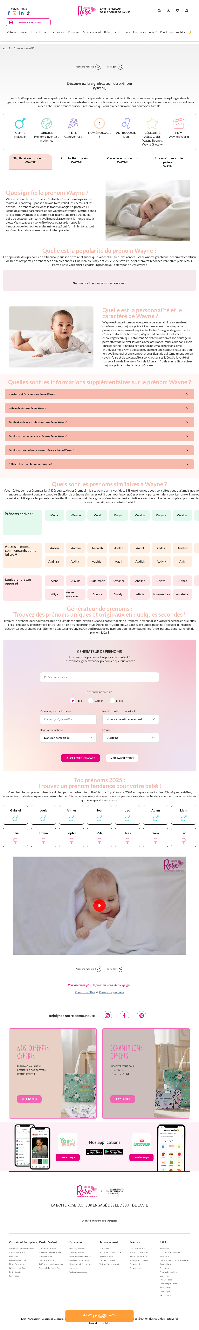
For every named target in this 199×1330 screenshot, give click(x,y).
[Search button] (159, 10)
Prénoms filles (85, 1083)
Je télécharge (67, 1248)
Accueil (6, 48)
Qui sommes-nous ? (145, 32)
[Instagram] (14, 13)
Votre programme (17, 32)
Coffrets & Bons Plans (29, 22)
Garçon (99, 791)
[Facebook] (9, 13)
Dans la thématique (52, 821)
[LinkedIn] (21, 13)
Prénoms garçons (111, 1083)
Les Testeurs (122, 32)
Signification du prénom (30, 160)
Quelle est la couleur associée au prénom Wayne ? (38, 527)
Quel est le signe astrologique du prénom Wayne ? (38, 513)
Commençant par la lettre (55, 802)
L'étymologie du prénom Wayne (27, 499)
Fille (79, 791)
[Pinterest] (141, 1107)
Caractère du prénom (122, 160)
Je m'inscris (29, 1190)
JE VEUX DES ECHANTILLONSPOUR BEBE (99, 1315)
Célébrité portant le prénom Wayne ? (30, 555)
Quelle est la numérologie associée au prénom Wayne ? (41, 541)
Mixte (119, 791)
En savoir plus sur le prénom (169, 162)
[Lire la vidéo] (99, 996)
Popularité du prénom (76, 160)
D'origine (107, 821)
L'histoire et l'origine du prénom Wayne (32, 485)
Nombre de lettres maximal (118, 802)
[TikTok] (28, 13)
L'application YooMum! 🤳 (175, 32)
